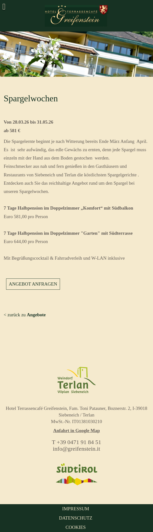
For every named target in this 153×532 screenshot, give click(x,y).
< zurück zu (25, 314)
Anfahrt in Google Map (76, 430)
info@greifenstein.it (76, 449)
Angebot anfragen (33, 284)
